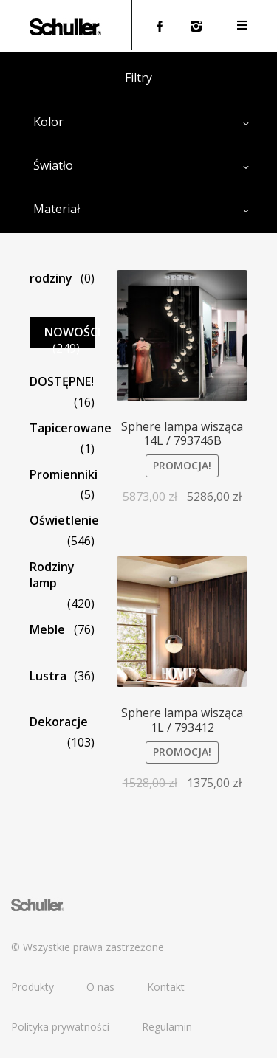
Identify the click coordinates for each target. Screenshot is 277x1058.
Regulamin (167, 1027)
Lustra (48, 676)
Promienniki (64, 474)
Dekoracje (59, 721)
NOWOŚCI (72, 332)
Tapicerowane (71, 428)
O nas (100, 987)
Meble (47, 629)
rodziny (51, 278)
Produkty (32, 987)
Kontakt (166, 987)
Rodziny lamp (52, 575)
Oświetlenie (64, 520)
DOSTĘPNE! (62, 381)
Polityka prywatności (60, 1027)
